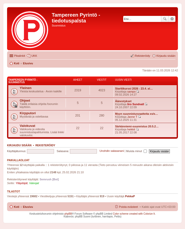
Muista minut (136, 151)
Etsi (165, 19)
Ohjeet (25, 100)
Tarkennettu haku (172, 19)
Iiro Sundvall (135, 104)
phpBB (68, 213)
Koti (16, 206)
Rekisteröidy (45, 145)
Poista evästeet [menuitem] (128, 206)
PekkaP (130, 196)
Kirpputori (28, 113)
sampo (131, 91)
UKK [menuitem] (34, 55)
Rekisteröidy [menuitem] (142, 55)
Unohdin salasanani (111, 151)
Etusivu (28, 206)
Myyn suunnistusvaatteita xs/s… (136, 113)
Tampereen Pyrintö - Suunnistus (22, 81)
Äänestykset (123, 101)
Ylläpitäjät (22, 183)
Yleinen (26, 88)
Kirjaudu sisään (19, 145)
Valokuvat (27, 126)
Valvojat (34, 183)
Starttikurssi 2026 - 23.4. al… (134, 88)
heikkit (131, 129)
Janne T (132, 116)
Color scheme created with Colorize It (134, 213)
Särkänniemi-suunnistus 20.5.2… (136, 126)
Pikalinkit (19, 55)
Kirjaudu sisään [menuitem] (165, 55)
